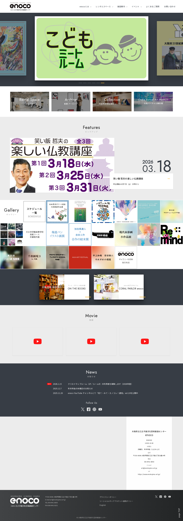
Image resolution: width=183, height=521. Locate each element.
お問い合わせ (170, 6)
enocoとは (84, 6)
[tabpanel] (91, 48)
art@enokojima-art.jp (149, 468)
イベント (135, 6)
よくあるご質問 (152, 6)
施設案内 (121, 6)
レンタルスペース (103, 6)
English (103, 505)
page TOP (179, 513)
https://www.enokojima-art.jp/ (149, 474)
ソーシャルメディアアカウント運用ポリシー (116, 501)
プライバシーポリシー (108, 497)
